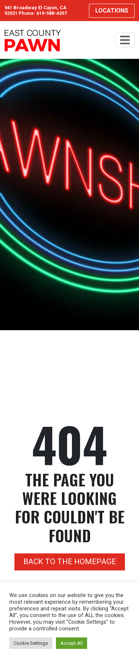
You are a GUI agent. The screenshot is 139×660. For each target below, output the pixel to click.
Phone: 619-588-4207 (43, 13)
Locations (111, 10)
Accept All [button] (71, 643)
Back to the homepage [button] (69, 561)
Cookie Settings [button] (31, 643)
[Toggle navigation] (125, 40)
